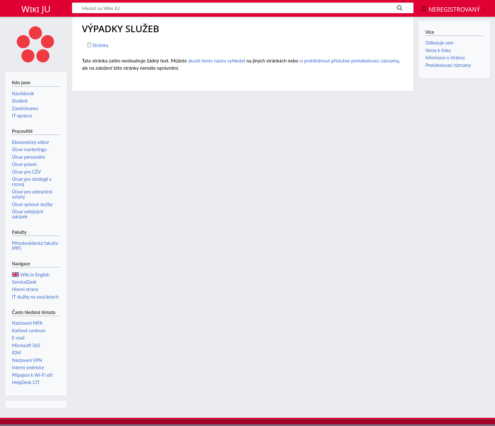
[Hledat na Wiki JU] (242, 8)
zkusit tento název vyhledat (216, 60)
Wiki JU (36, 9)
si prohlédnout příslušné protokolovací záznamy (349, 60)
